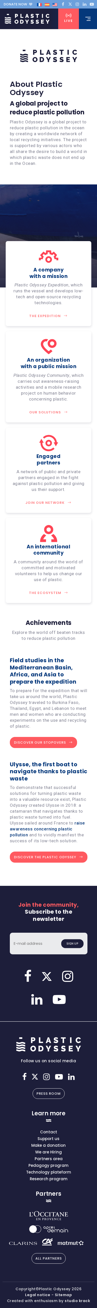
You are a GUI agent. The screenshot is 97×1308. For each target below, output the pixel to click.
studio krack (77, 1300)
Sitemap (63, 1294)
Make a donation (48, 1145)
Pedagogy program (48, 1165)
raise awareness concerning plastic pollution (47, 828)
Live (68, 18)
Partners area (49, 1159)
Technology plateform (48, 1172)
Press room (48, 1093)
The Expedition (48, 315)
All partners (48, 1258)
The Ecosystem (48, 592)
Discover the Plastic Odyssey (48, 857)
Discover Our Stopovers (43, 742)
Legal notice (37, 1294)
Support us (48, 1138)
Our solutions (48, 412)
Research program (49, 1179)
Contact (48, 1132)
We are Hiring (48, 1152)
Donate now (18, 4)
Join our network (48, 502)
